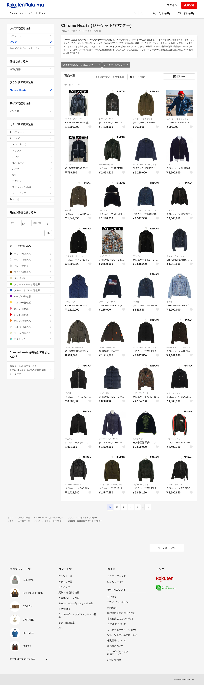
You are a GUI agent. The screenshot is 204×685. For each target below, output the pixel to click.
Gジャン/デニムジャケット (178, 119)
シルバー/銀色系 (31, 326)
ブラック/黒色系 (31, 253)
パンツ (32, 156)
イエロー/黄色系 (31, 302)
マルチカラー (31, 339)
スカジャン (138, 439)
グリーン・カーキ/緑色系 (31, 284)
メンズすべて (32, 144)
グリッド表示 (138, 77)
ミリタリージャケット (143, 119)
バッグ (32, 169)
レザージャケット (107, 119)
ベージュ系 (31, 278)
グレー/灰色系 (31, 266)
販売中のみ (103, 77)
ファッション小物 (32, 187)
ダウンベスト (71, 302)
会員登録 (189, 5)
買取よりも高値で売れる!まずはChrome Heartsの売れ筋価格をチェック (31, 370)
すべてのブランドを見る (22, 659)
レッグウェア (32, 193)
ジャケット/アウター (116, 64)
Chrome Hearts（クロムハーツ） (81, 64)
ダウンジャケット (107, 256)
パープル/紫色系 (31, 296)
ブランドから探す (186, 13)
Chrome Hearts (31, 90)
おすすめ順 (119, 77)
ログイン (172, 5)
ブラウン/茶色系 (31, 272)
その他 (68, 210)
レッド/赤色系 (31, 314)
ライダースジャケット (75, 119)
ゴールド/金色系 (31, 333)
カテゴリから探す (162, 13)
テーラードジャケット (109, 439)
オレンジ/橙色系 (31, 320)
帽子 (32, 174)
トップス (32, 150)
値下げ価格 (31, 69)
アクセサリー (32, 181)
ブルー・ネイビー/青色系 (31, 290)
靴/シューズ (32, 162)
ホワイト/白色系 (31, 259)
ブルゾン (69, 164)
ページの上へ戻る (167, 548)
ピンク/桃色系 (31, 308)
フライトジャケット (108, 302)
